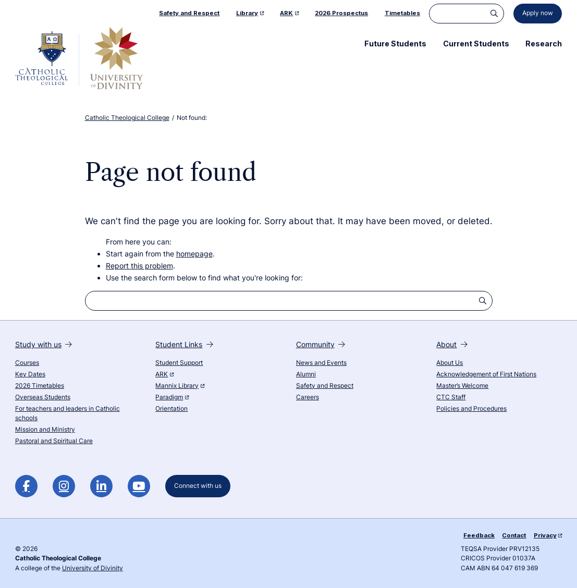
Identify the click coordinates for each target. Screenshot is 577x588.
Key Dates (30, 374)
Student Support (179, 362)
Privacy (548, 535)
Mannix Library (179, 385)
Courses (27, 362)
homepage (194, 253)
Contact (514, 535)
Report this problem (139, 265)
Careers (307, 397)
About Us (449, 362)
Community (320, 344)
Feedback (479, 535)
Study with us (43, 344)
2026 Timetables (39, 385)
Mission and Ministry (45, 429)
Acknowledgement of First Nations (486, 374)
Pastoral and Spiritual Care (54, 441)
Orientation (171, 408)
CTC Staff (450, 397)
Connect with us (198, 485)
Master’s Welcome (462, 385)
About (451, 344)
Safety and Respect (324, 385)
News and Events (321, 362)
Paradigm (171, 397)
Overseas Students (42, 397)
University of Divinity (92, 568)
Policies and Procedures (471, 408)
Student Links (184, 344)
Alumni (306, 374)
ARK (164, 374)
